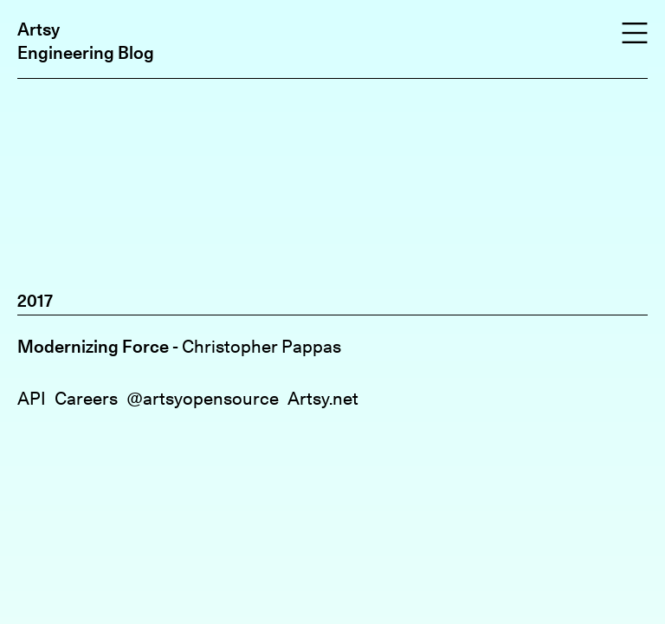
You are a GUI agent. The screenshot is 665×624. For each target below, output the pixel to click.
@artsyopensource (202, 398)
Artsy (38, 29)
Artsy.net (322, 398)
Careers (86, 398)
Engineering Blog (85, 52)
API (31, 398)
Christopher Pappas (261, 346)
